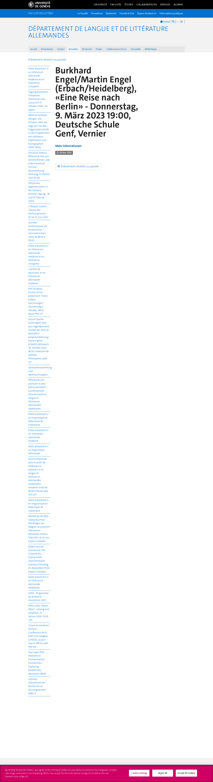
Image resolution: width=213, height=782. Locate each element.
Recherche (111, 13)
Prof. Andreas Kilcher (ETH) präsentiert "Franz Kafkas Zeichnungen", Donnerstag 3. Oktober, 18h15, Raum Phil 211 (38, 301)
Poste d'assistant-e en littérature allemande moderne (38, 436)
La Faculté (83, 13)
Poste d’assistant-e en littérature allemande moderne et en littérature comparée (38, 77)
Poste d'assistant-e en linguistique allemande (38, 450)
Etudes (99, 49)
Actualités (73, 49)
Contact (61, 49)
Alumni (178, 4)
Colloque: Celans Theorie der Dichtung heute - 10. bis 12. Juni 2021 (38, 212)
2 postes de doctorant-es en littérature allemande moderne (37, 276)
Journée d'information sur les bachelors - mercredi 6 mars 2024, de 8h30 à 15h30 (37, 231)
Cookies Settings (139, 774)
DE (181, 21)
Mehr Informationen (68, 146)
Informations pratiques (171, 13)
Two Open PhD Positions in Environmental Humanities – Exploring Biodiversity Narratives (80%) (37, 663)
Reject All (162, 774)
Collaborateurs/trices (116, 49)
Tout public (136, 49)
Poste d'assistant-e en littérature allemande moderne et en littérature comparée (38, 254)
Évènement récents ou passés (47, 60)
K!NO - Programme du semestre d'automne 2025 (38, 597)
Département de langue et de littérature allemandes (98, 32)
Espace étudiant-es (146, 13)
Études (129, 4)
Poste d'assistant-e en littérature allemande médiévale (38, 582)
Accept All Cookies (186, 774)
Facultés (115, 4)
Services (165, 4)
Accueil (33, 49)
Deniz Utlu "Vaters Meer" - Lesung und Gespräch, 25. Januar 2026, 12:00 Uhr (38, 613)
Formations (97, 13)
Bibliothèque (151, 49)
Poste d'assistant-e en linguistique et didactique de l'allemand (38, 419)
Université (100, 4)
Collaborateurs (146, 4)
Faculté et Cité (127, 13)
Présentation (47, 49)
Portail (165, 21)
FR (178, 21)
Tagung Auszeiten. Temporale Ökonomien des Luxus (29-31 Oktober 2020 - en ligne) (38, 100)
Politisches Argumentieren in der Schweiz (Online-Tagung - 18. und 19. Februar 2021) (39, 192)
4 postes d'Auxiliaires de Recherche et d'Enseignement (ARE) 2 (37, 686)
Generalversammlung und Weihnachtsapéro (39, 371)
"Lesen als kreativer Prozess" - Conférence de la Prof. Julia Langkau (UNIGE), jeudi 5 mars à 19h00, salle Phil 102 (38, 636)
